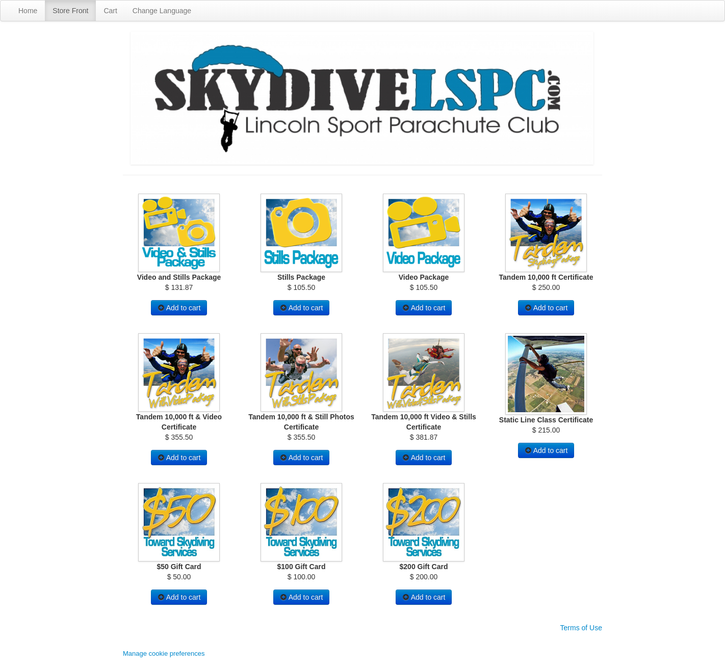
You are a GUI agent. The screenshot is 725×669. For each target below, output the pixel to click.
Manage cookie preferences (163, 653)
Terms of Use (581, 628)
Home (27, 11)
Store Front (70, 11)
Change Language (162, 11)
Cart (110, 11)
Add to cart (179, 308)
